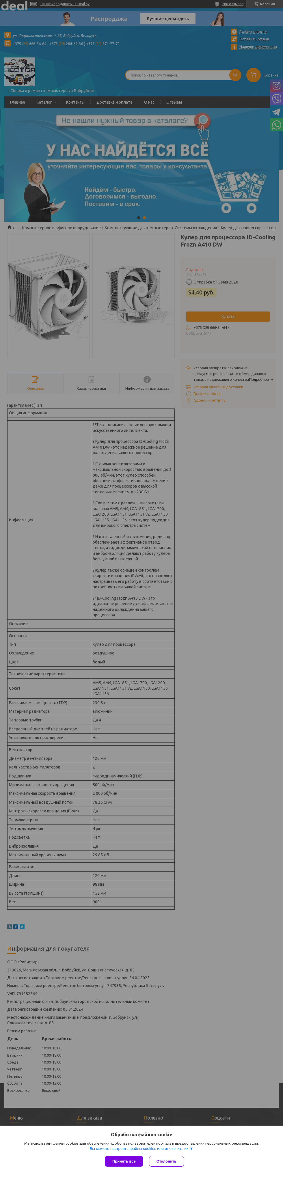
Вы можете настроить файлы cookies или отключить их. (139, 1148)
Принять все (124, 1161)
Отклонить (166, 1161)
